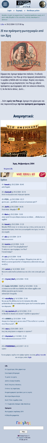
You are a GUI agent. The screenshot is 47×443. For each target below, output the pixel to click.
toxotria (7, 244)
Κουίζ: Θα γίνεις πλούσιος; (13, 385)
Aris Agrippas (20, 437)
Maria (7, 214)
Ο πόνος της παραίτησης (12, 388)
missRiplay (9, 298)
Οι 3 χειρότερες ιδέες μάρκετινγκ (15, 369)
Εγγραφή (19, 10)
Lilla (2, 24)
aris (6, 257)
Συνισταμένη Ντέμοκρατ (12, 373)
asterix (7, 269)
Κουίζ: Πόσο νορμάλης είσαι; (13, 400)
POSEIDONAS (10, 346)
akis (6, 237)
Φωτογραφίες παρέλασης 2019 (14, 411)
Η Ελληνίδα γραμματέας (12, 415)
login (29, 357)
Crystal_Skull (10, 279)
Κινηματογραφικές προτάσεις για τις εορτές (18, 392)
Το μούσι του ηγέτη (11, 377)
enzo (7, 329)
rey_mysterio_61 (11, 311)
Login (9, 10)
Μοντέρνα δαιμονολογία (12, 396)
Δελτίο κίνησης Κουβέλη (12, 381)
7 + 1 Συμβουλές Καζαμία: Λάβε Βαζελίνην (17, 404)
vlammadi (8, 192)
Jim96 (7, 207)
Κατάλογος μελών (33, 10)
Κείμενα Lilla (8, 169)
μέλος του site (41, 355)
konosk (7, 184)
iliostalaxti (9, 336)
